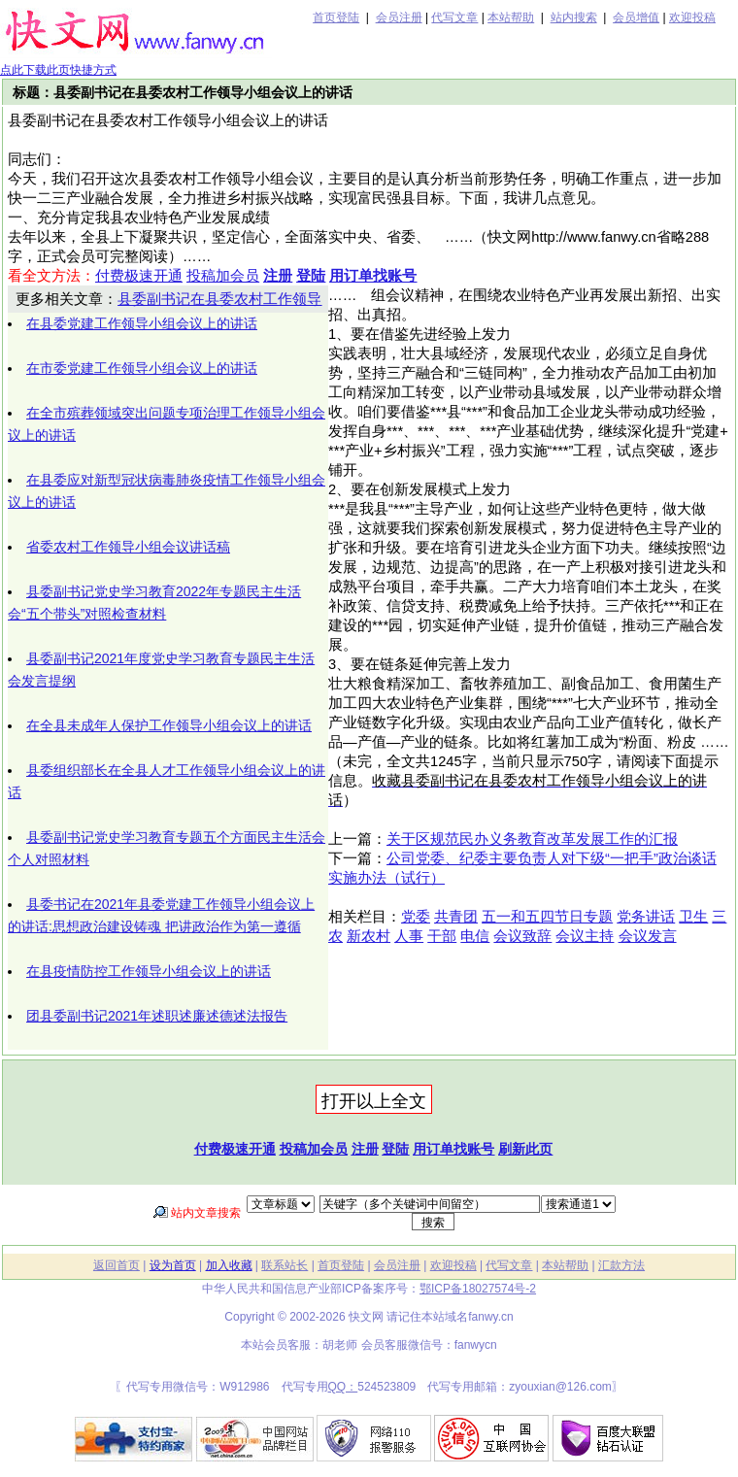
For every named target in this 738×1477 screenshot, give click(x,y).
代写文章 (454, 17)
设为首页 (173, 1265)
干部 (441, 936)
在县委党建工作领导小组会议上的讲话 (141, 323)
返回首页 (116, 1265)
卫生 (693, 916)
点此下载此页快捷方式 (58, 70)
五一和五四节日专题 (547, 916)
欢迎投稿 (692, 17)
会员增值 (636, 17)
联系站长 (284, 1265)
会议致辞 (522, 936)
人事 (408, 936)
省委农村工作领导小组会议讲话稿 (128, 546)
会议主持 (584, 936)
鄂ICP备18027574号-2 (477, 1288)
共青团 (456, 916)
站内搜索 (574, 17)
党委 (415, 916)
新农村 (368, 936)
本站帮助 (510, 17)
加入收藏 (229, 1265)
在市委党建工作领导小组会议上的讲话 (141, 368)
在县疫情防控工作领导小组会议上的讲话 (148, 971)
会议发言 (648, 936)
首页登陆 (336, 17)
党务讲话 (646, 916)
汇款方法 (621, 1265)
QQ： (343, 1386)
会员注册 (399, 17)
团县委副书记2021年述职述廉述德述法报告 (156, 1016)
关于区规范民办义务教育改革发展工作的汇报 (532, 839)
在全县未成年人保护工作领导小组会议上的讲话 (169, 725)
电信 (474, 936)
